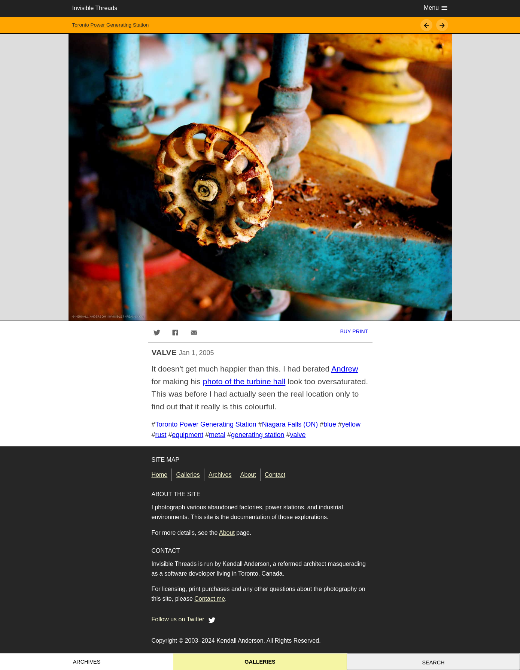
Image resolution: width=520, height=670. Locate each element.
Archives (220, 475)
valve (298, 435)
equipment (187, 435)
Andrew (344, 368)
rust (160, 435)
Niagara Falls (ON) (290, 424)
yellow (351, 424)
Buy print (354, 331)
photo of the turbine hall (244, 381)
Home (160, 475)
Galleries (188, 475)
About (248, 475)
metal (217, 435)
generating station (258, 435)
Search (433, 663)
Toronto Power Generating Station (110, 25)
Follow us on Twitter (185, 620)
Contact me (209, 598)
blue (329, 424)
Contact (275, 475)
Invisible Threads (95, 8)
